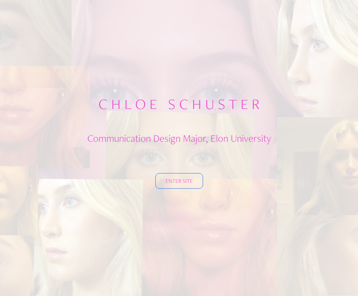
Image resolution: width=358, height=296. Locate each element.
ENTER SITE (179, 181)
